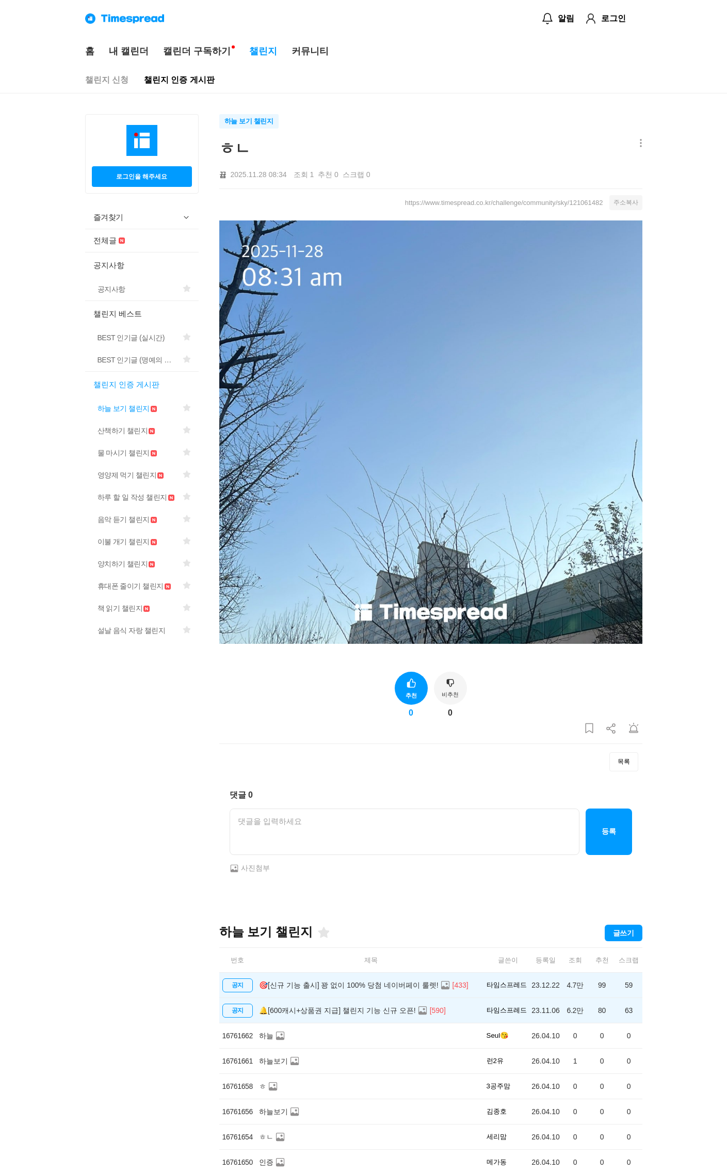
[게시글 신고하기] (633, 728)
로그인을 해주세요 (141, 176)
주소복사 (625, 202)
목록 (624, 761)
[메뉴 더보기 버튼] (638, 144)
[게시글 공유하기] (611, 728)
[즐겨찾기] (323, 932)
